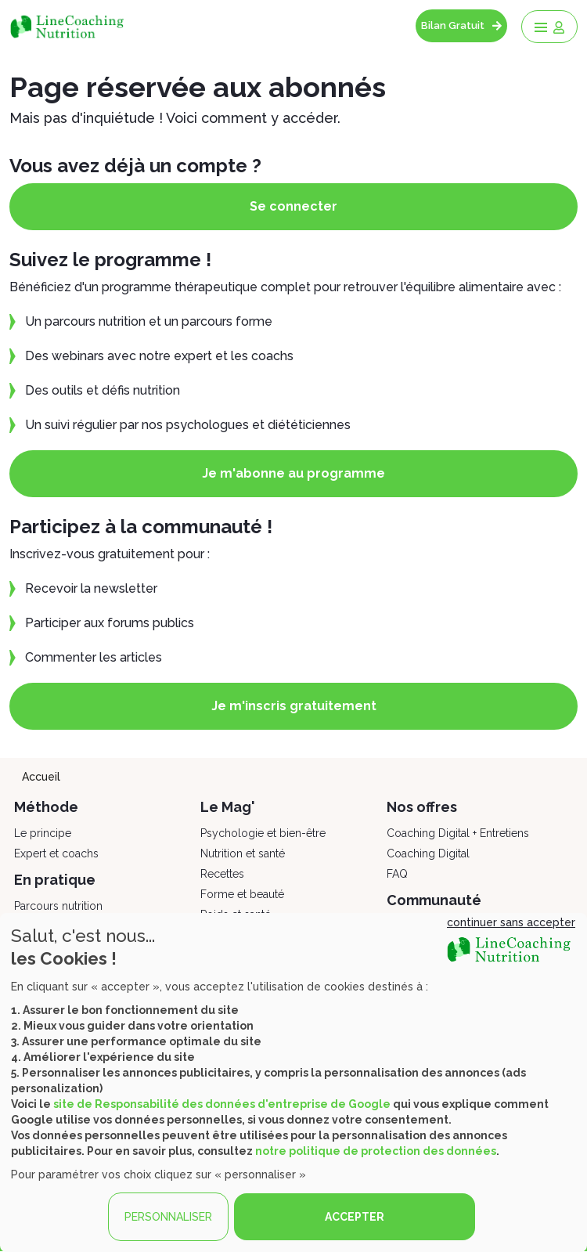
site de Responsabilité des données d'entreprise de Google (222, 1104)
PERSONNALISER (168, 1217)
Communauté (434, 900)
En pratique (54, 879)
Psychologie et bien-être (263, 833)
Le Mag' (227, 807)
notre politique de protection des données (375, 1151)
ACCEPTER (354, 1217)
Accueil (41, 776)
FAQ (397, 874)
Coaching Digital (428, 853)
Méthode (46, 807)
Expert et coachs (56, 853)
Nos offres (422, 807)
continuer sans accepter (511, 922)
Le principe (42, 833)
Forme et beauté (242, 894)
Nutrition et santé (242, 853)
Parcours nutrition (58, 906)
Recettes (222, 874)
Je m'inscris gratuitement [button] (293, 705)
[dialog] (293, 1082)
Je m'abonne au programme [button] (293, 473)
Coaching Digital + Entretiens (458, 833)
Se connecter (293, 206)
